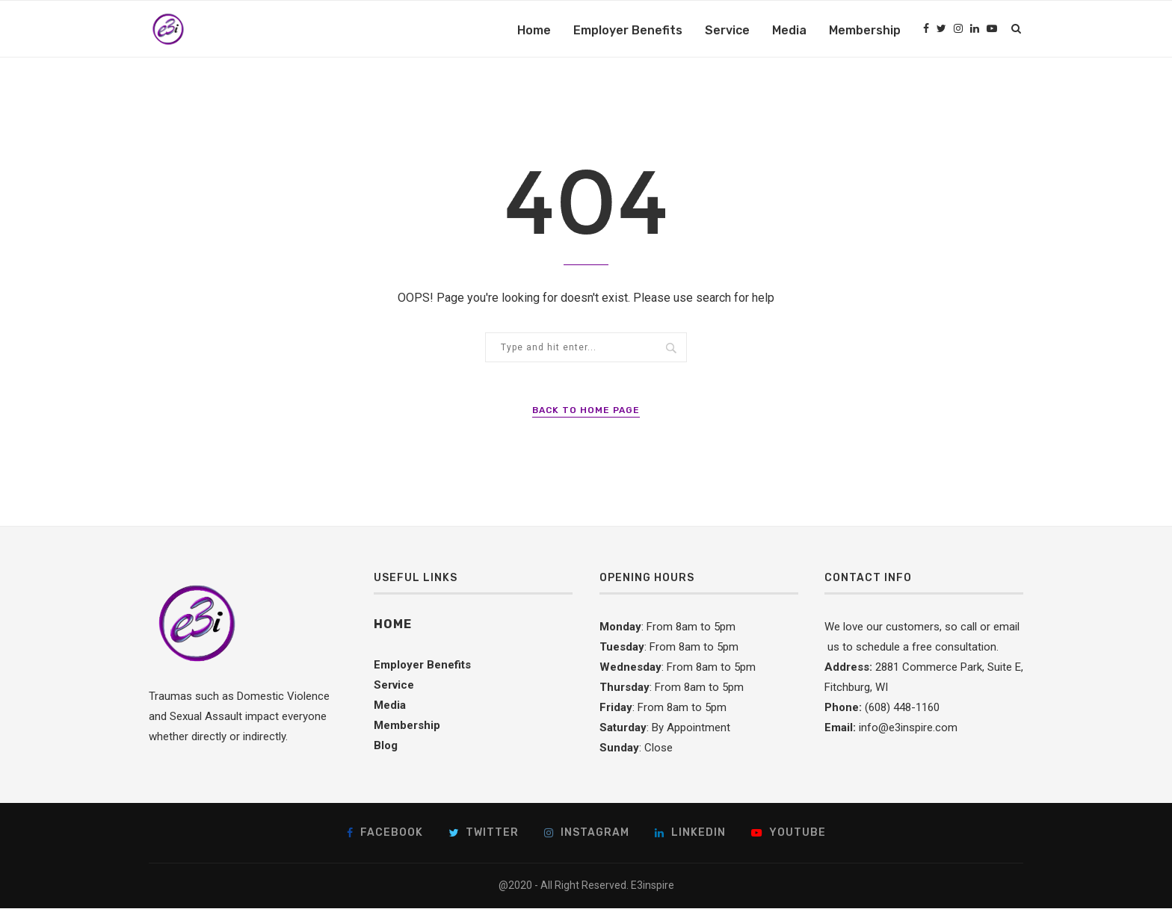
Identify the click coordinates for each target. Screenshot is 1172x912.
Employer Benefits (627, 30)
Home (534, 30)
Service (727, 30)
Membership (865, 30)
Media (789, 30)
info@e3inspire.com (908, 731)
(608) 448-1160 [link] (902, 711)
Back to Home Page (586, 414)
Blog (386, 749)
